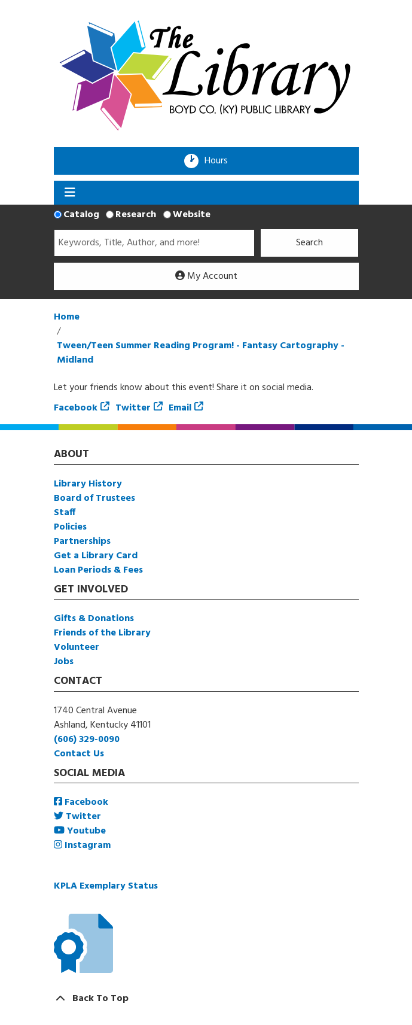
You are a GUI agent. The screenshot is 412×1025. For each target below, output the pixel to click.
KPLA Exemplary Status (106, 886)
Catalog (81, 215)
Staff (64, 513)
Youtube (80, 831)
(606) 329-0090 (87, 739)
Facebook (75, 408)
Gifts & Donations (94, 618)
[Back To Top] (206, 998)
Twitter (133, 408)
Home (67, 317)
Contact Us (79, 754)
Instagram (82, 845)
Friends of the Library (102, 633)
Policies (70, 527)
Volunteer (76, 647)
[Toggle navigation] (70, 193)
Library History (88, 484)
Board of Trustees (94, 498)
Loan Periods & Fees (98, 570)
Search (309, 243)
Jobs (64, 662)
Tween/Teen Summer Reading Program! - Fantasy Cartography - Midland (200, 353)
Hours (220, 161)
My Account (206, 276)
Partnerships (82, 541)
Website (191, 215)
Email (180, 408)
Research (135, 215)
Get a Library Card (96, 556)
